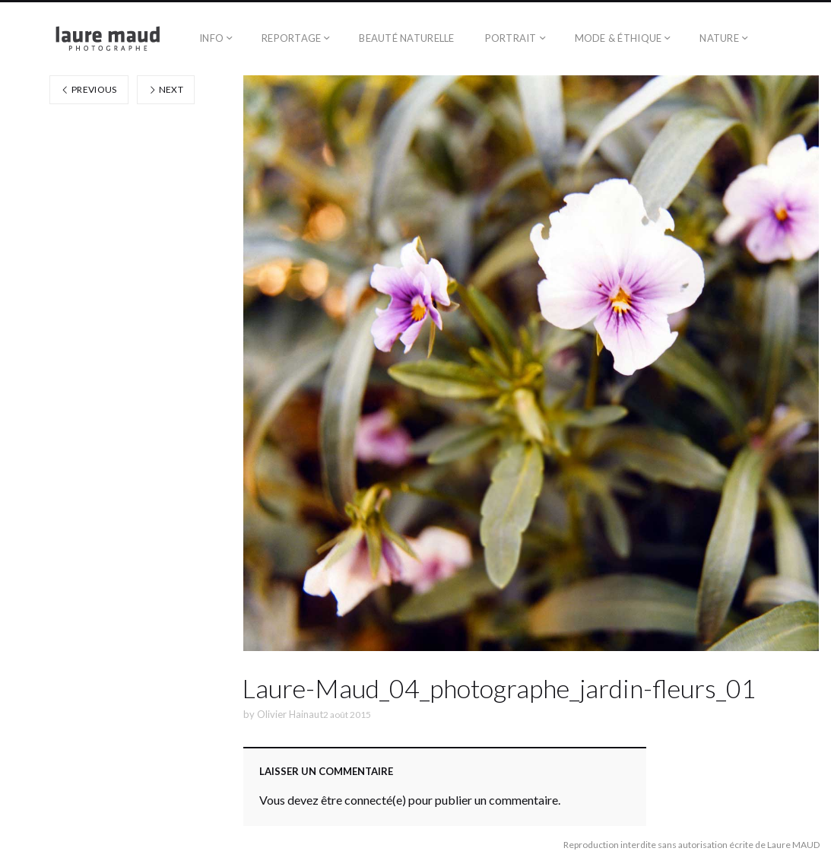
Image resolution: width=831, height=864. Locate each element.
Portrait (511, 38)
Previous (89, 89)
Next (165, 89)
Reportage (291, 38)
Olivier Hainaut (290, 714)
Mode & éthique (618, 38)
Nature (719, 38)
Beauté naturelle (406, 38)
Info (211, 38)
